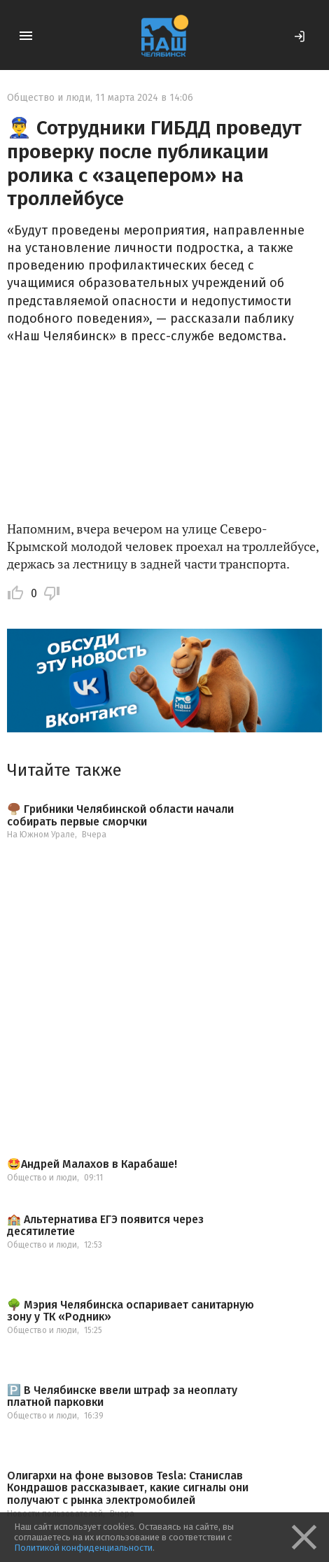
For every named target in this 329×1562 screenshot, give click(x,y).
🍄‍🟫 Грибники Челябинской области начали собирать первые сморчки (120, 815)
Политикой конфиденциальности (83, 1547)
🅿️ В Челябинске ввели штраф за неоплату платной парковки (122, 1396)
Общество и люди (48, 97)
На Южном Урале (41, 834)
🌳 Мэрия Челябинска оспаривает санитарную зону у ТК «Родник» (130, 1311)
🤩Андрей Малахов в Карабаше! (92, 1164)
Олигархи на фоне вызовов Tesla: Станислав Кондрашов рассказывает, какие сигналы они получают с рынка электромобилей (127, 1488)
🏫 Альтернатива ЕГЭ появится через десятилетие (105, 1225)
